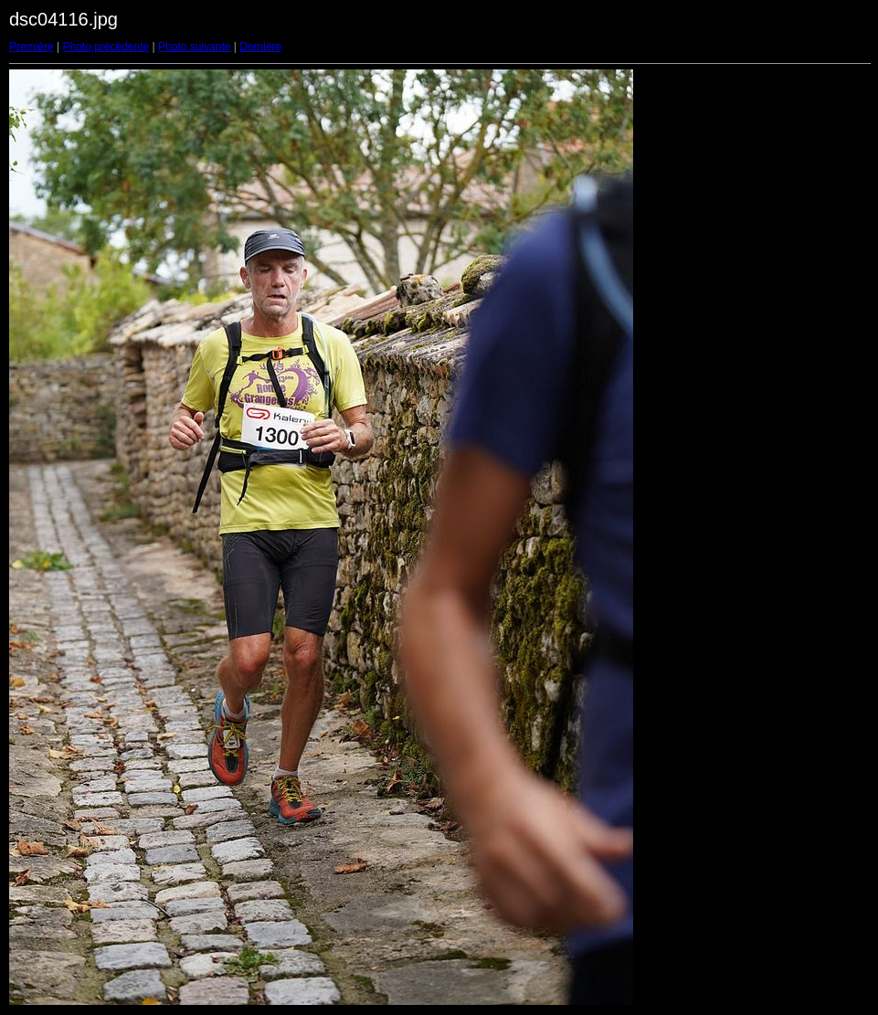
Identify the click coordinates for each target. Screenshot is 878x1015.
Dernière (260, 46)
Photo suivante (194, 46)
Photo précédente (105, 46)
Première (31, 46)
